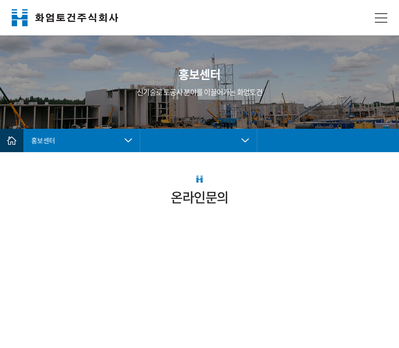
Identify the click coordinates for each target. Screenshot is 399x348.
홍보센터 (43, 140)
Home (11, 140)
